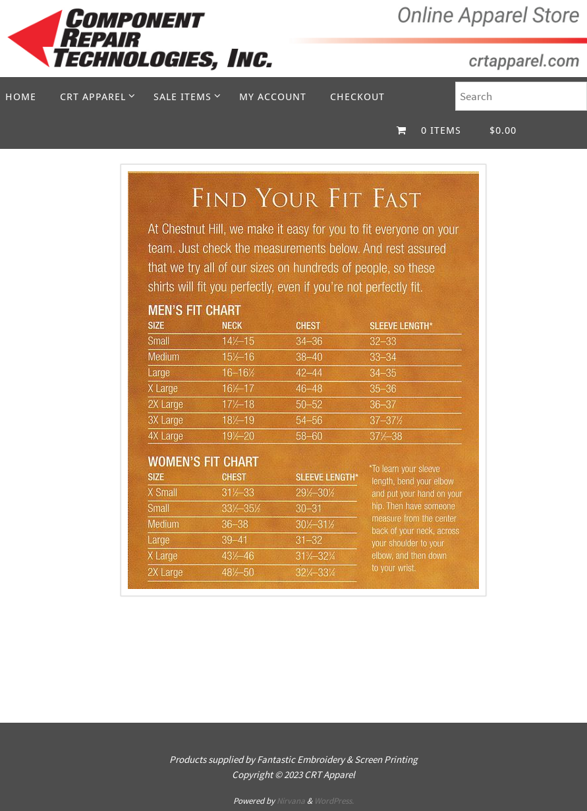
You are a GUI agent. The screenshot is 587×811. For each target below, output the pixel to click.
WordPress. (334, 800)
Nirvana (291, 800)
